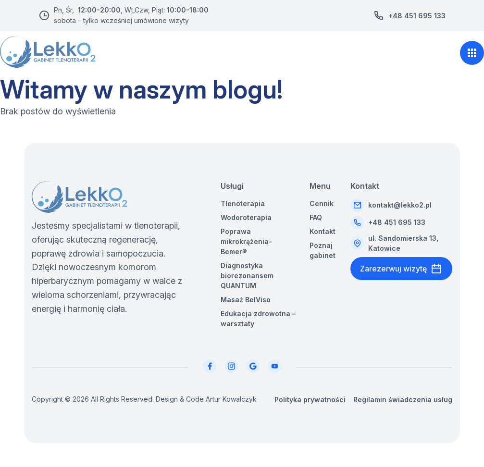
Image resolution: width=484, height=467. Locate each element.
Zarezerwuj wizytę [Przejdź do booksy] (401, 268)
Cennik (322, 203)
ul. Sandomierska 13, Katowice (403, 243)
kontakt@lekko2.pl (400, 205)
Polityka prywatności (310, 399)
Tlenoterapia (243, 203)
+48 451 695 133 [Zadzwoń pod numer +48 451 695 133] (417, 16)
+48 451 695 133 (396, 222)
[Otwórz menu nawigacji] (472, 53)
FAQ (316, 217)
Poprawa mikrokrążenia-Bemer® (246, 241)
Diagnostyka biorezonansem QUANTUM (247, 275)
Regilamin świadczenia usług (402, 399)
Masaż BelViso (246, 299)
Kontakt (322, 231)
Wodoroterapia (246, 217)
